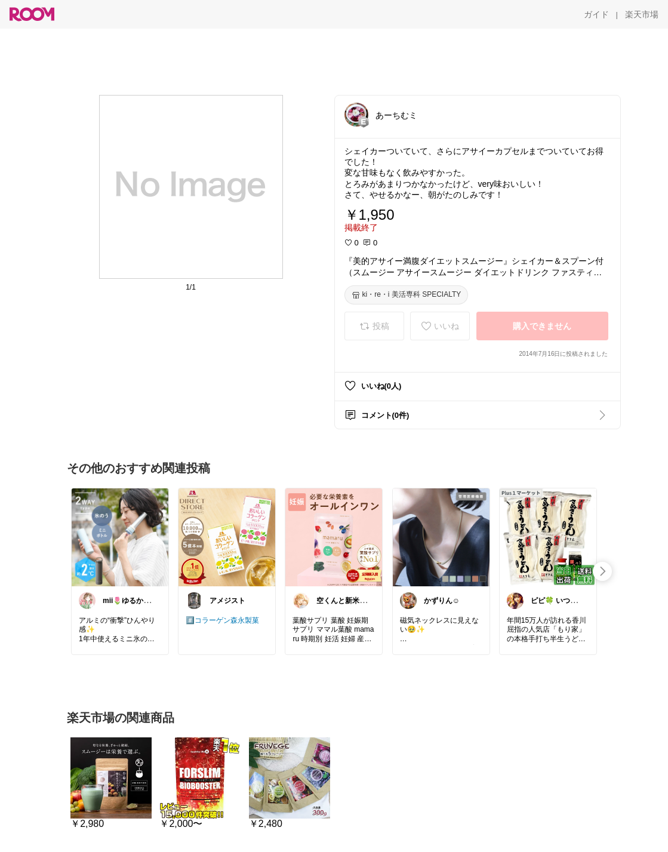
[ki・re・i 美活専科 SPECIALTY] (406, 294)
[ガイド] (596, 14)
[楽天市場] (641, 14)
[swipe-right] (602, 571)
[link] (120, 536)
